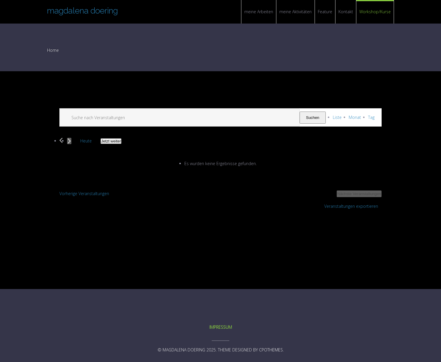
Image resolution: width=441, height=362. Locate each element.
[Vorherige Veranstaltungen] (61, 140)
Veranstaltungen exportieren (351, 206)
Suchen (312, 117)
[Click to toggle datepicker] (111, 141)
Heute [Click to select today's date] (86, 141)
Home (53, 50)
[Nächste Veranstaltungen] (69, 141)
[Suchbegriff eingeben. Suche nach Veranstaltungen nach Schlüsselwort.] (179, 118)
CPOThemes (271, 350)
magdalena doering (82, 11)
